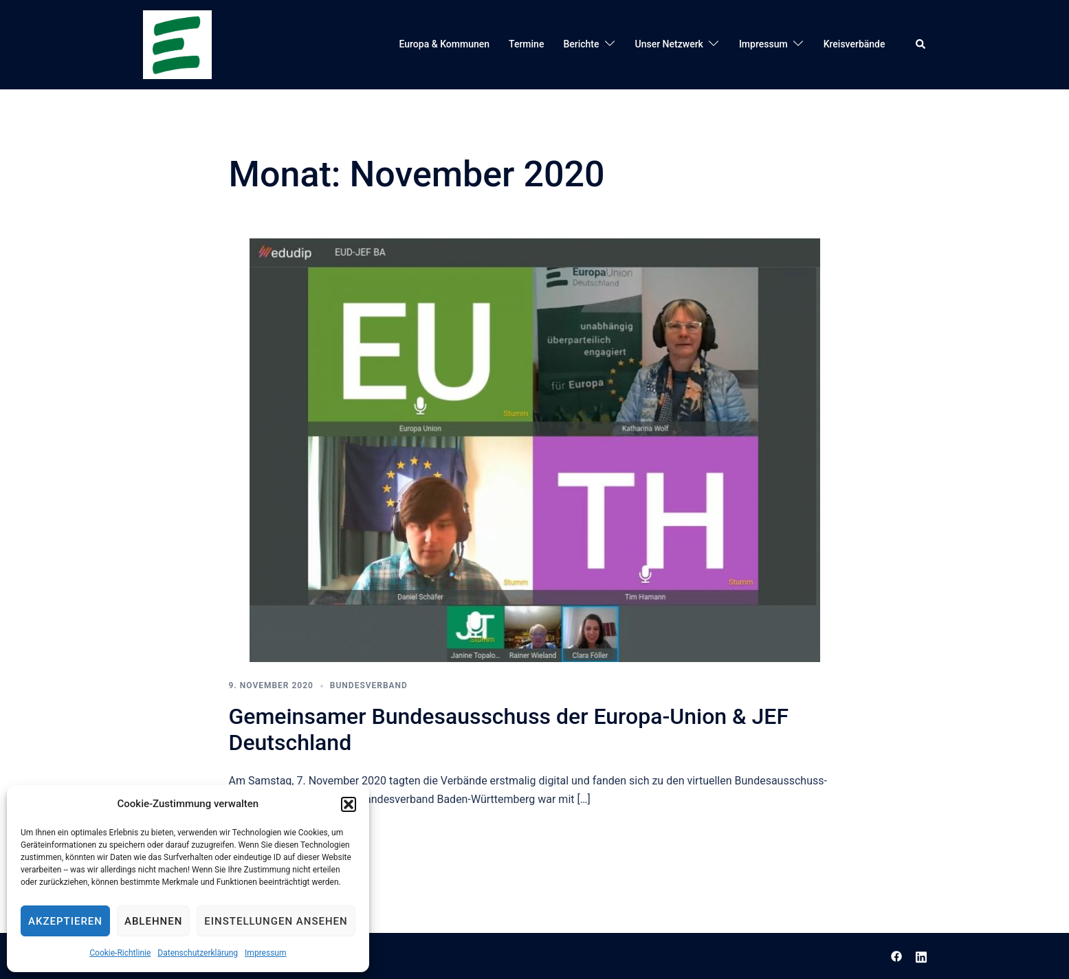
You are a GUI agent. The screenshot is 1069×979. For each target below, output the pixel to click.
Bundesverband (369, 685)
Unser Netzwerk (669, 44)
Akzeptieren (65, 921)
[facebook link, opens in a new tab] (896, 955)
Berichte (581, 44)
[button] (348, 804)
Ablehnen (153, 921)
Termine (526, 44)
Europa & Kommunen (444, 44)
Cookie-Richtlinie (120, 953)
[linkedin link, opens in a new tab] (921, 955)
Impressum (265, 953)
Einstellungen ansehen (275, 921)
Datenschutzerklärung (197, 953)
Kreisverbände (854, 44)
